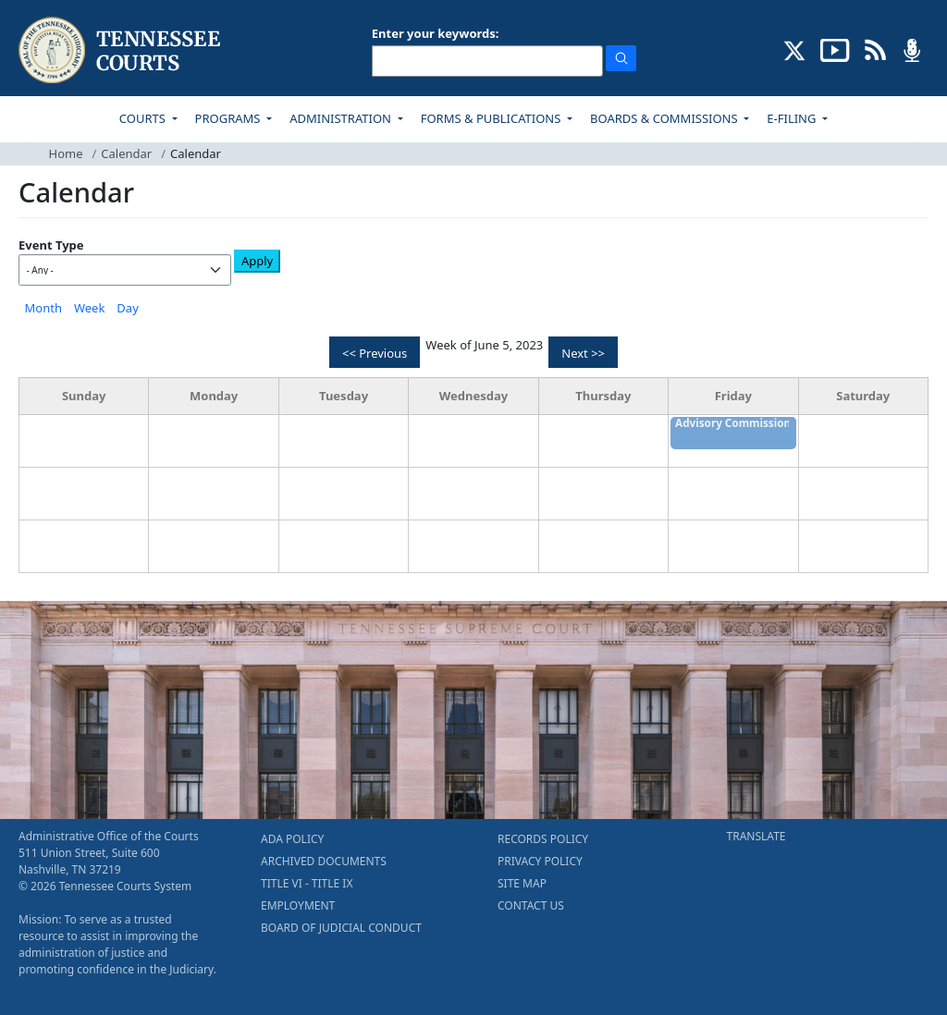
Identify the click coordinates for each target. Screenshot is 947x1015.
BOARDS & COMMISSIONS (665, 118)
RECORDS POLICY (543, 839)
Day (127, 308)
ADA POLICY (292, 839)
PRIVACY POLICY (540, 861)
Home (66, 153)
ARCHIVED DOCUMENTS (324, 861)
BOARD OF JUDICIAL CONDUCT (341, 928)
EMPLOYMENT (298, 905)
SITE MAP (522, 883)
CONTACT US (531, 905)
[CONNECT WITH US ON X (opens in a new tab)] (794, 49)
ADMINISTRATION (341, 118)
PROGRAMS (229, 118)
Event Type (51, 245)
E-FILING (793, 118)
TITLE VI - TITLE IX (306, 883)
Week (89, 308)
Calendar (126, 153)
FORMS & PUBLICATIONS (492, 118)
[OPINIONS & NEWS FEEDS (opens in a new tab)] (875, 49)
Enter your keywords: (435, 33)
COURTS (143, 118)
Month (43, 308)
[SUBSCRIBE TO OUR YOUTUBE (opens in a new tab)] (835, 49)
